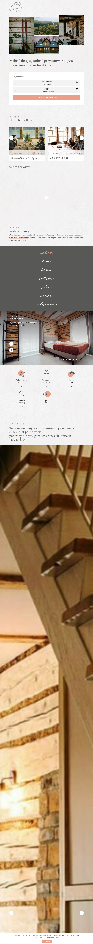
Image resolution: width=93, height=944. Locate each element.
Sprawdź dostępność (46, 98)
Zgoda (47, 941)
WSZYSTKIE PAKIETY (19, 167)
